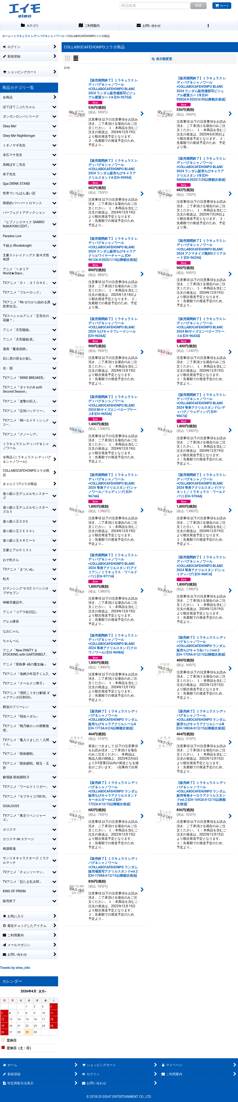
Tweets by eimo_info (15, 968)
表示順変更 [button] (162, 59)
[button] (208, 25)
